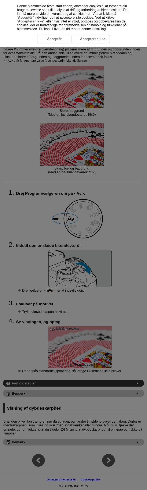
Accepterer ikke (30, 21)
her (88, 13)
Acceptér (25, 17)
